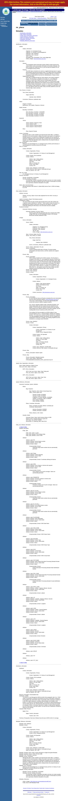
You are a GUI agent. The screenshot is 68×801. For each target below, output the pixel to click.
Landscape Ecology (25, 11)
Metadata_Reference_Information (27, 40)
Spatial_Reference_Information (27, 37)
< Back (51, 16)
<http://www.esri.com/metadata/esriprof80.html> (40, 781)
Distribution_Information (25, 39)
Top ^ (55, 16)
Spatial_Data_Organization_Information (29, 35)
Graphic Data (41, 788)
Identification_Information (25, 33)
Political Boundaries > (42, 18)
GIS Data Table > (33, 18)
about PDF (29, 24)
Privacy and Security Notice (38, 792)
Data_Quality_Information (25, 34)
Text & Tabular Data (35, 788)
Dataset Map (42, 24)
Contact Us (47, 792)
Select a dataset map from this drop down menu (34, 20)
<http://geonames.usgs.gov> (39, 58)
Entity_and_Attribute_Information (27, 38)
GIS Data (29, 788)
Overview (25, 788)
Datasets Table (52, 20)
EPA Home (19, 11)
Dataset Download (51, 24)
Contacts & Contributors (49, 788)
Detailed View (24, 23)
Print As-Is (38, 795)
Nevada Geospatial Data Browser (36, 11)
